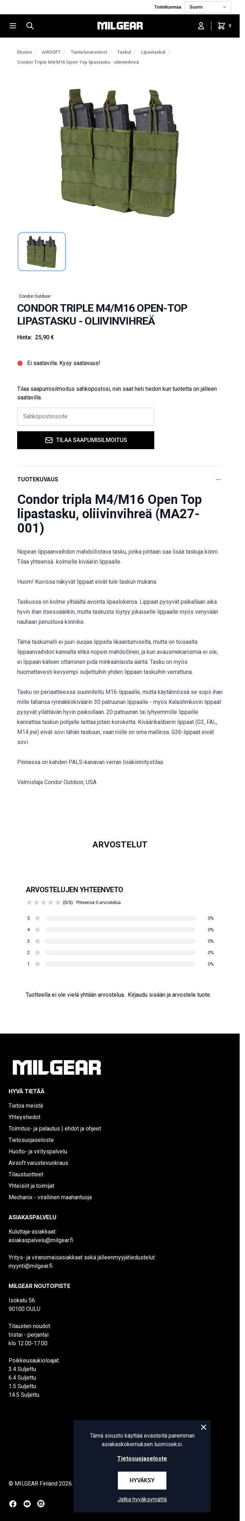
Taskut (124, 52)
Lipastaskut (153, 52)
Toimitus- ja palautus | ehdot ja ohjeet (55, 1128)
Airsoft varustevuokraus (38, 1163)
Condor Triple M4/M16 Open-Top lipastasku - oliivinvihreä (78, 62)
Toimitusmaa (168, 7)
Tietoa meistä (26, 1105)
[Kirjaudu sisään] (201, 26)
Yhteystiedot (24, 1117)
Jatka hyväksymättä (142, 1499)
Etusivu (24, 52)
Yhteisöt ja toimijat (31, 1185)
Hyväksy (142, 1480)
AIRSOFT (51, 52)
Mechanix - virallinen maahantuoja (50, 1197)
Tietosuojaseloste (31, 1140)
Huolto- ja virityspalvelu (38, 1151)
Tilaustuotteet (26, 1174)
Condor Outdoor (34, 296)
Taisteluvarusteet (89, 52)
